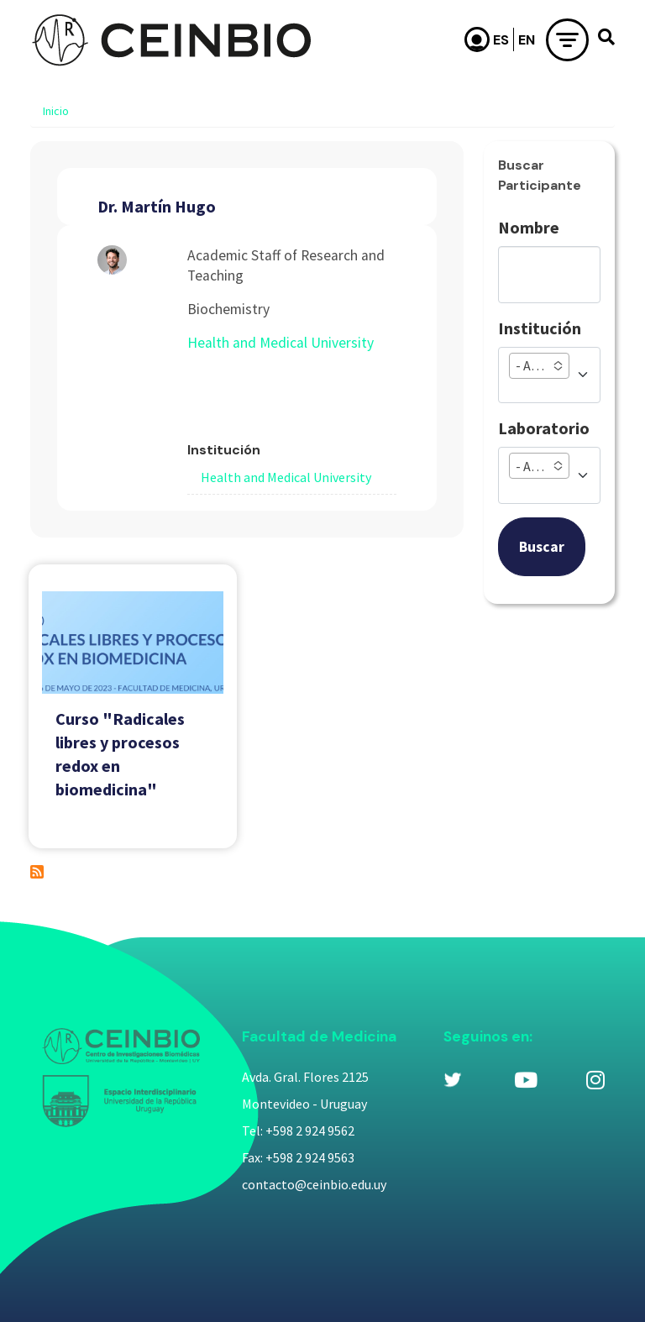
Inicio (56, 110)
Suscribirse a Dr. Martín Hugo (37, 872)
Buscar (541, 547)
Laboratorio (544, 427)
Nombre (528, 227)
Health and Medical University (280, 342)
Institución (539, 327)
